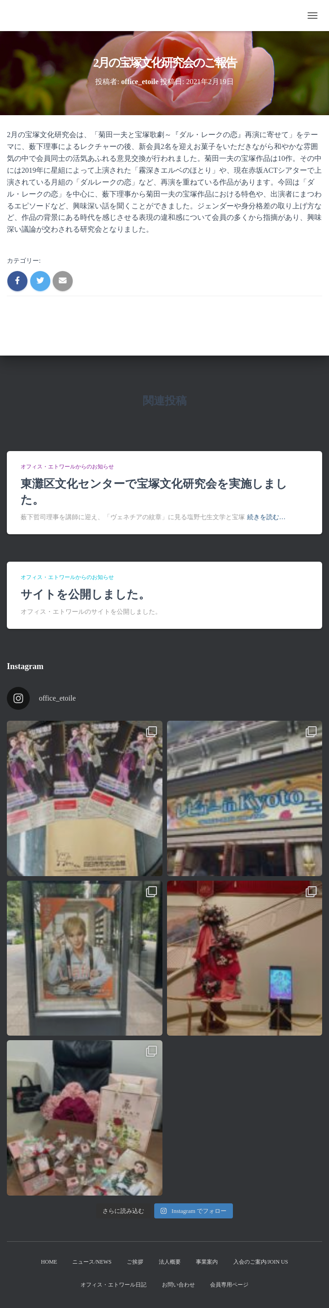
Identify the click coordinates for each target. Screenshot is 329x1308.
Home (49, 1262)
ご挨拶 (135, 1262)
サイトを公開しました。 (85, 594)
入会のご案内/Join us (260, 1262)
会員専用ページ (229, 1284)
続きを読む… (266, 517)
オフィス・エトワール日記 (113, 1284)
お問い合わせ (178, 1284)
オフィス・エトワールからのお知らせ (67, 466)
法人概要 (170, 1262)
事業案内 (207, 1262)
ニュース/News (91, 1262)
